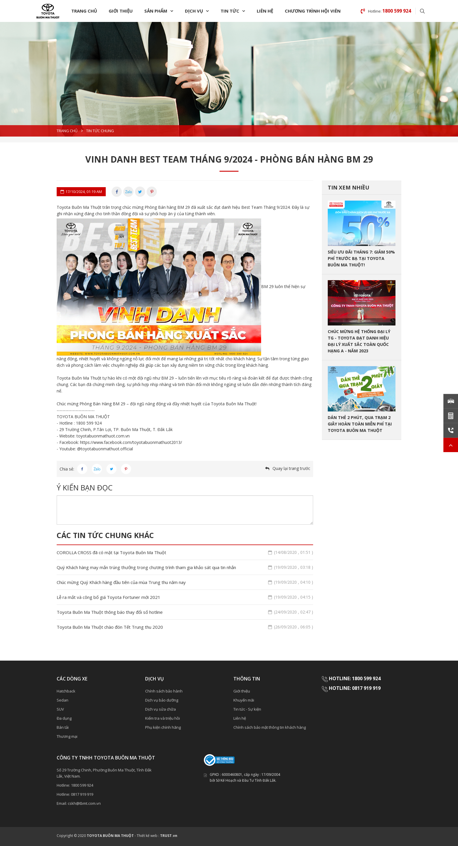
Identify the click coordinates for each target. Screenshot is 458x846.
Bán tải (63, 727)
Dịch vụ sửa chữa (160, 709)
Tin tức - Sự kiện (247, 709)
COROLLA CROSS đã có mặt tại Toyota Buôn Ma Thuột (185, 552)
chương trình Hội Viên (313, 11)
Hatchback (66, 691)
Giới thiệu (121, 11)
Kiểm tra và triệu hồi (162, 718)
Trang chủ (84, 11)
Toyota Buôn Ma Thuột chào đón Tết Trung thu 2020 (185, 627)
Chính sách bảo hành (164, 691)
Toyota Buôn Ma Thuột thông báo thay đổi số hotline (185, 612)
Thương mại (67, 736)
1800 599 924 (82, 785)
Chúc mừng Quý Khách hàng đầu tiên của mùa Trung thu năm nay (185, 582)
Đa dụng (64, 718)
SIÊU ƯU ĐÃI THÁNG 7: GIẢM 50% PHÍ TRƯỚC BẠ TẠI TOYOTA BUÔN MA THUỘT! (361, 258)
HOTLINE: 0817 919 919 (355, 688)
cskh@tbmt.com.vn (84, 803)
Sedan (62, 700)
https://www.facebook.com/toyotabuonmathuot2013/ (131, 442)
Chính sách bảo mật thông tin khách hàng (269, 727)
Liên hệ (265, 11)
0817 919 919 (82, 794)
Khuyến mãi (243, 700)
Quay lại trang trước (291, 468)
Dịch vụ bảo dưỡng (161, 700)
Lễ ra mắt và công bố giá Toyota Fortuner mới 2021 (185, 597)
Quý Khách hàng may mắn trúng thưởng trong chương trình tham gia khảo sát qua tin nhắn (185, 567)
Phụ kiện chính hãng (163, 727)
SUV (60, 709)
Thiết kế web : (148, 835)
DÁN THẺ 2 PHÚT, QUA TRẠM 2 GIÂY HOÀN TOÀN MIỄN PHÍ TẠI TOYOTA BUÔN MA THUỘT (360, 424)
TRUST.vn (168, 835)
